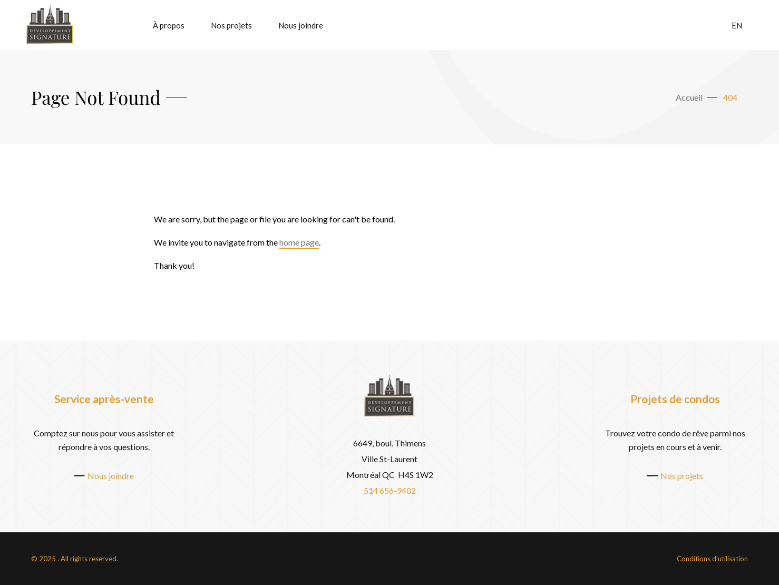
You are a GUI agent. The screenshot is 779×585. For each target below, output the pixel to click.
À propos (168, 25)
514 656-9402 (390, 490)
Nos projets (231, 25)
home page (299, 242)
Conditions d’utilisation (712, 558)
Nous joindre (300, 25)
